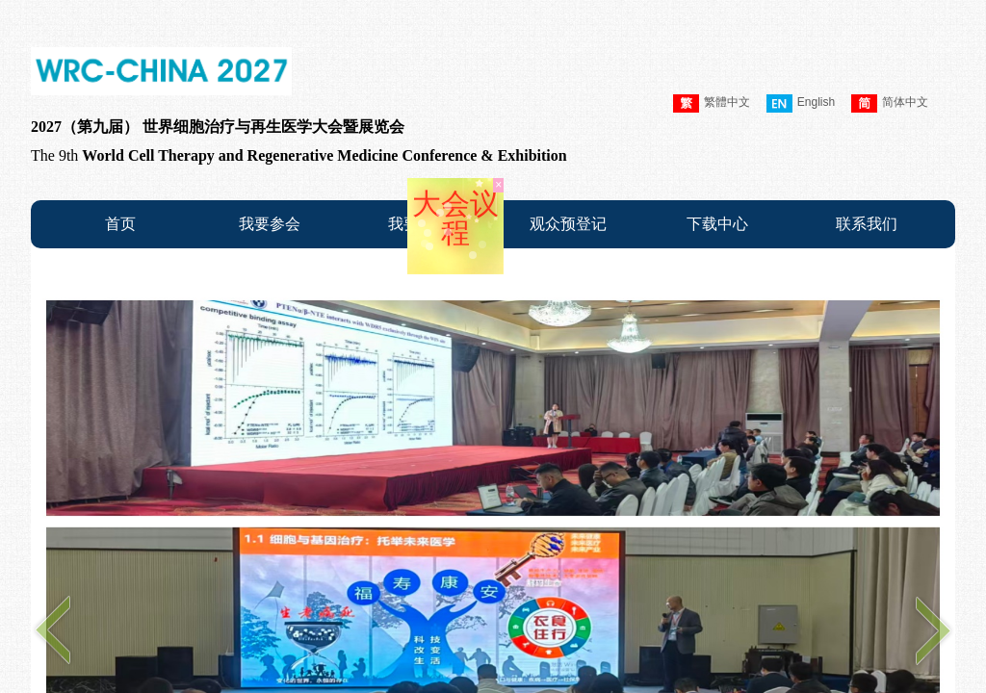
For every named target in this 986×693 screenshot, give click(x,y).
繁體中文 (711, 103)
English (800, 103)
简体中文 (889, 103)
